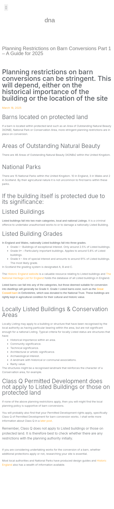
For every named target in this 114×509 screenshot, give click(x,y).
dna (49, 20)
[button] (6, 7)
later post (46, 420)
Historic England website (23, 273)
